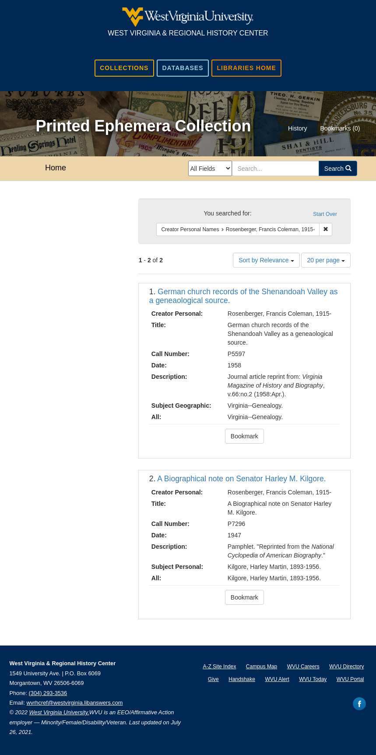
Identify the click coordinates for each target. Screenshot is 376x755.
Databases (182, 67)
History (297, 128)
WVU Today (313, 679)
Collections (124, 67)
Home (55, 167)
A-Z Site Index (219, 666)
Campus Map (261, 666)
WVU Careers (303, 666)
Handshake (241, 679)
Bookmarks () (340, 128)
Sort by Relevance (266, 260)
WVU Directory (346, 666)
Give (213, 679)
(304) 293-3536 (48, 693)
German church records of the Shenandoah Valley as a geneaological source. (243, 295)
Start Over (325, 214)
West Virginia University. (59, 712)
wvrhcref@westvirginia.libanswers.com (75, 702)
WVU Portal (350, 679)
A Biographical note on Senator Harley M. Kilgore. (241, 478)
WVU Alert (277, 679)
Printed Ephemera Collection (143, 126)
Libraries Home (246, 67)
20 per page (326, 260)
